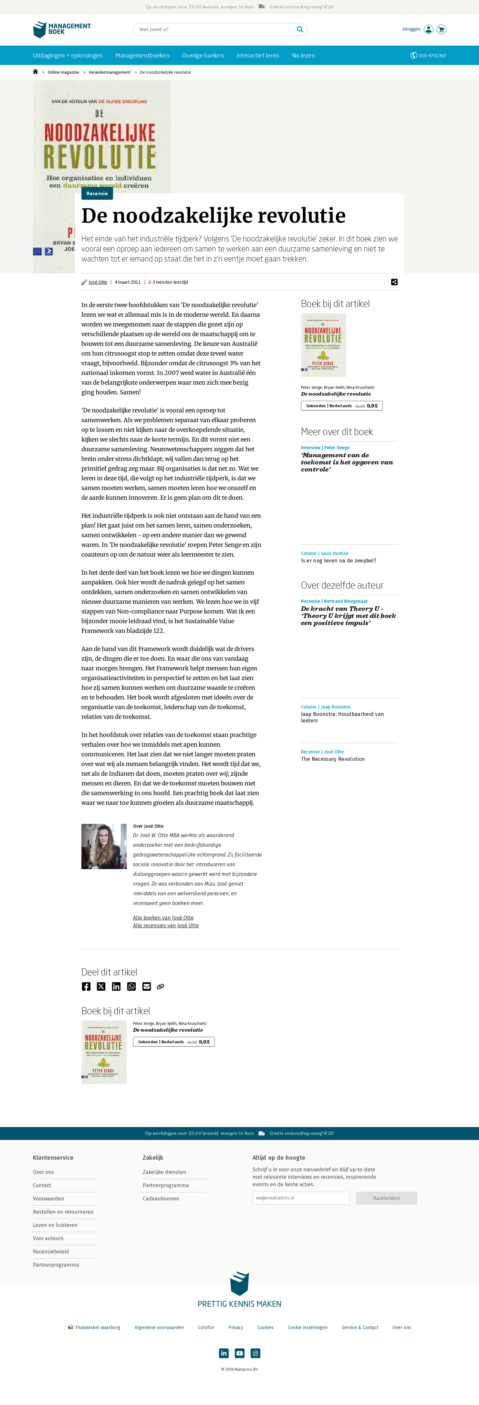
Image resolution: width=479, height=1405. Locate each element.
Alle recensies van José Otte (166, 925)
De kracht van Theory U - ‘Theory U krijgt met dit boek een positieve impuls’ (348, 616)
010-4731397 (432, 55)
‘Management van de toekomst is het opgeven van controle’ (347, 462)
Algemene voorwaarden (159, 1327)
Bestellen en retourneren (63, 1212)
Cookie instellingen (308, 1327)
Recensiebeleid (51, 1252)
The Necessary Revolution (333, 759)
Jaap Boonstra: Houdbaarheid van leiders (342, 717)
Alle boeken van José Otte (163, 918)
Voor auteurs (48, 1238)
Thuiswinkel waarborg (95, 1327)
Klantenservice (53, 1157)
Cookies (265, 1327)
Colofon (206, 1327)
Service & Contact (360, 1327)
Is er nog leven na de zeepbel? (339, 561)
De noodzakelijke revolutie (165, 72)
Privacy (235, 1327)
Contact (42, 1185)
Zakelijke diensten (164, 1172)
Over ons (43, 1172)
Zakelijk (153, 1157)
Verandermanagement (109, 72)
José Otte (98, 282)
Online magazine (63, 72)
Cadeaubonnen (161, 1199)
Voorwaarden (48, 1199)
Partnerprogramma (56, 1265)
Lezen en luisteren (55, 1225)
